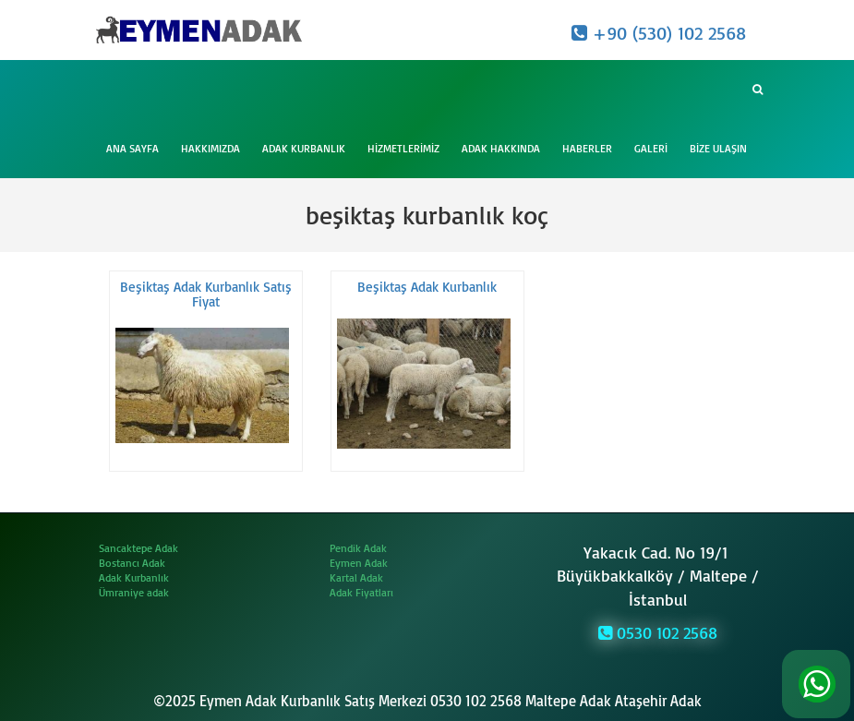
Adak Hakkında (501, 148)
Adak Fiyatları (361, 592)
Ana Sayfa (132, 148)
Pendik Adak (358, 548)
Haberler (587, 148)
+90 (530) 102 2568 (658, 32)
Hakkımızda (210, 148)
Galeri (651, 148)
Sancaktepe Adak (138, 548)
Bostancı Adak (132, 563)
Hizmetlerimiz (403, 148)
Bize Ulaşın (718, 148)
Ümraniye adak (134, 592)
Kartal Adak (356, 577)
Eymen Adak (359, 563)
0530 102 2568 (657, 632)
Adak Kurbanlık (303, 148)
